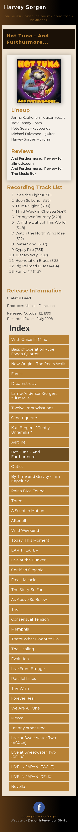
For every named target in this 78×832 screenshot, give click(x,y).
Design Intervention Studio (47, 820)
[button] (70, 8)
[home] (25, 9)
